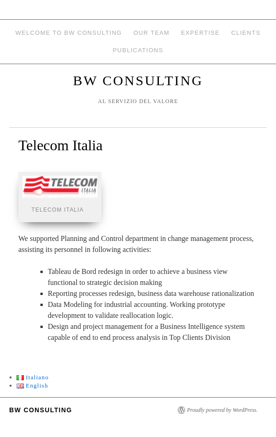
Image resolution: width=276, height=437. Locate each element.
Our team (151, 32)
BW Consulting (138, 80)
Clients (245, 32)
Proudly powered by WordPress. (222, 410)
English (32, 385)
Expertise (200, 32)
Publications (138, 50)
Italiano (33, 377)
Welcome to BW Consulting (69, 32)
